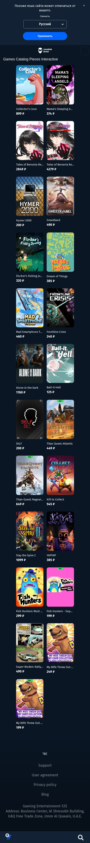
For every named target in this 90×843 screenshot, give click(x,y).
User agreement (45, 775)
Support (45, 765)
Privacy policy (45, 784)
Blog (45, 794)
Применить (45, 36)
